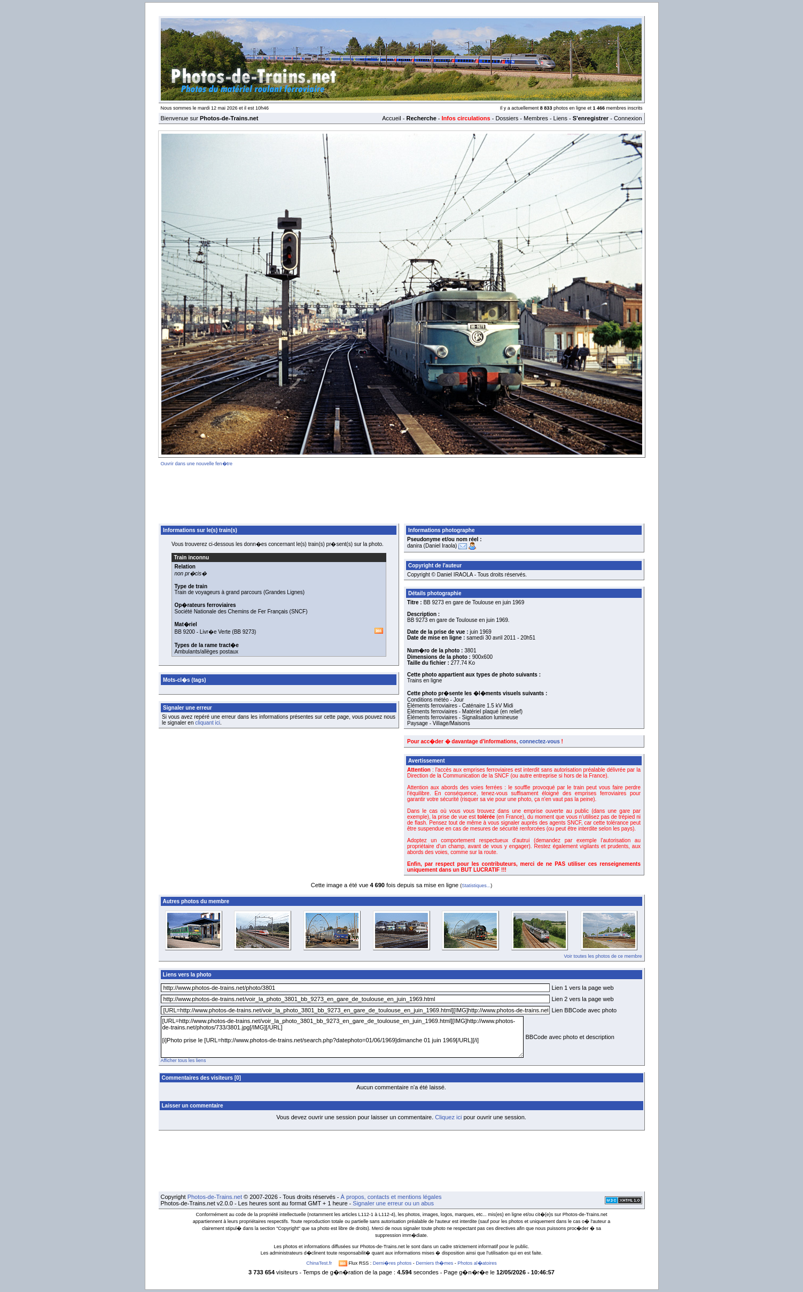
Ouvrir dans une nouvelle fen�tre (197, 463)
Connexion (628, 118)
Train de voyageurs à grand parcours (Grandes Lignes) (240, 592)
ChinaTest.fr (319, 1263)
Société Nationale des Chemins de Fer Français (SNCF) (241, 611)
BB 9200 (185, 632)
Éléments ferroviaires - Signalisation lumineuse (462, 717)
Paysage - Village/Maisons (438, 723)
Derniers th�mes (434, 1263)
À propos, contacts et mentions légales (391, 1197)
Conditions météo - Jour (435, 700)
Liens (560, 118)
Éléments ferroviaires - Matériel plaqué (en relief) (465, 711)
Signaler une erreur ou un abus (393, 1203)
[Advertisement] (401, 493)
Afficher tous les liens (183, 1060)
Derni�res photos (392, 1263)
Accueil (391, 118)
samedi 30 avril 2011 (491, 638)
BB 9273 (244, 632)
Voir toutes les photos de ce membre (603, 956)
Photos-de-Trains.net (215, 1197)
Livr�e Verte (215, 632)
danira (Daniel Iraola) (432, 546)
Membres (536, 118)
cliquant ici (207, 723)
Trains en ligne (424, 680)
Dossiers (506, 118)
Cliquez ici (448, 1117)
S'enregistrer (591, 118)
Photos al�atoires (477, 1263)
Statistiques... (476, 885)
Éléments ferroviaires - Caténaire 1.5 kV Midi (460, 706)
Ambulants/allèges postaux (207, 652)
